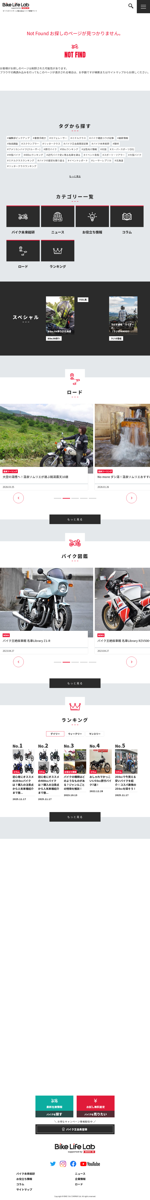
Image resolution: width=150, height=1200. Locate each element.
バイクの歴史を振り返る (51, 160)
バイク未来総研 (101, 143)
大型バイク (135, 154)
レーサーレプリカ (102, 160)
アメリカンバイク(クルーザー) (24, 149)
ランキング (57, 254)
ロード (23, 254)
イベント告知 (92, 154)
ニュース (57, 220)
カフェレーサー (59, 138)
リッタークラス (52, 143)
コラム (127, 220)
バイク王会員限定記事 (76, 143)
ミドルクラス (79, 138)
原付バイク (51, 149)
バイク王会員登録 (75, 1127)
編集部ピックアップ (19, 138)
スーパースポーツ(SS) (122, 149)
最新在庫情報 (54, 1111)
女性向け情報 (90, 149)
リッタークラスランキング (22, 166)
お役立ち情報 (92, 220)
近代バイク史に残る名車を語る (64, 154)
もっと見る (75, 176)
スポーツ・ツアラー (114, 154)
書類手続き (40, 138)
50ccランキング (70, 149)
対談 (104, 149)
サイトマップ (116, 72)
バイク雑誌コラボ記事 (102, 138)
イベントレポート (78, 160)
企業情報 (80, 1179)
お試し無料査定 (96, 1111)
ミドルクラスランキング (21, 160)
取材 (116, 143)
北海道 (119, 160)
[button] (57, 498)
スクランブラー (31, 143)
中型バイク (14, 154)
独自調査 (13, 143)
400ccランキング (34, 154)
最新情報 (123, 138)
